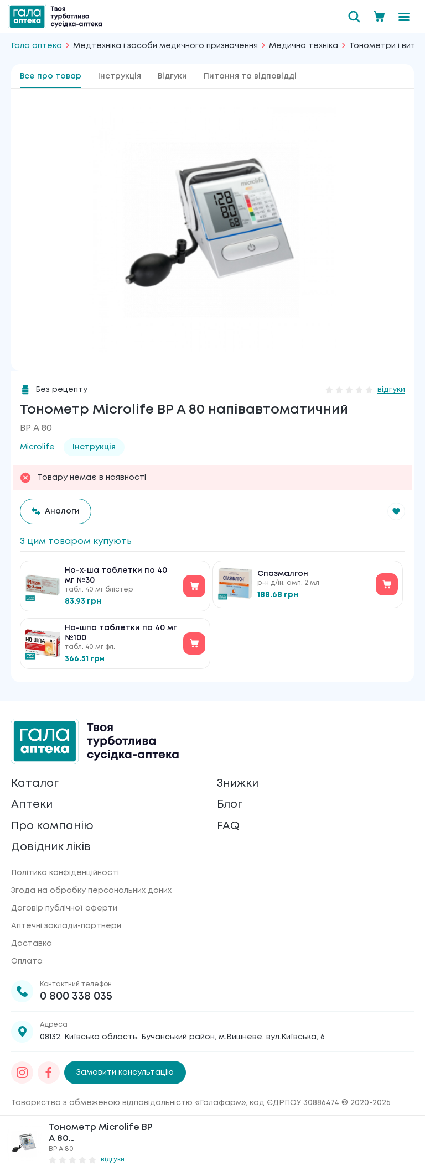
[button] (396, 511)
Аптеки (32, 804)
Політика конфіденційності (65, 873)
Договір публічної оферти (64, 908)
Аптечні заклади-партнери (66, 926)
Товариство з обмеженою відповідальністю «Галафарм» (128, 1103)
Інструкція (119, 76)
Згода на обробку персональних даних (91, 890)
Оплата (27, 961)
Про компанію (53, 825)
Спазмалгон (282, 574)
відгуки (391, 389)
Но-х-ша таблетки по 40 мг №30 (116, 575)
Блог (230, 804)
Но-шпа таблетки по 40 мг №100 (121, 633)
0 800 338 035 (76, 996)
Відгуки (172, 76)
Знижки (238, 782)
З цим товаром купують (76, 541)
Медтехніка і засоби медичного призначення (165, 46)
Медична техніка (303, 46)
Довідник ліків (51, 847)
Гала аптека (36, 46)
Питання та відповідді (250, 76)
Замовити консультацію (125, 1072)
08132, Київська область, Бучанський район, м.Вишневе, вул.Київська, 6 (182, 1037)
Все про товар (50, 76)
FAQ (228, 825)
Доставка (31, 943)
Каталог (35, 782)
